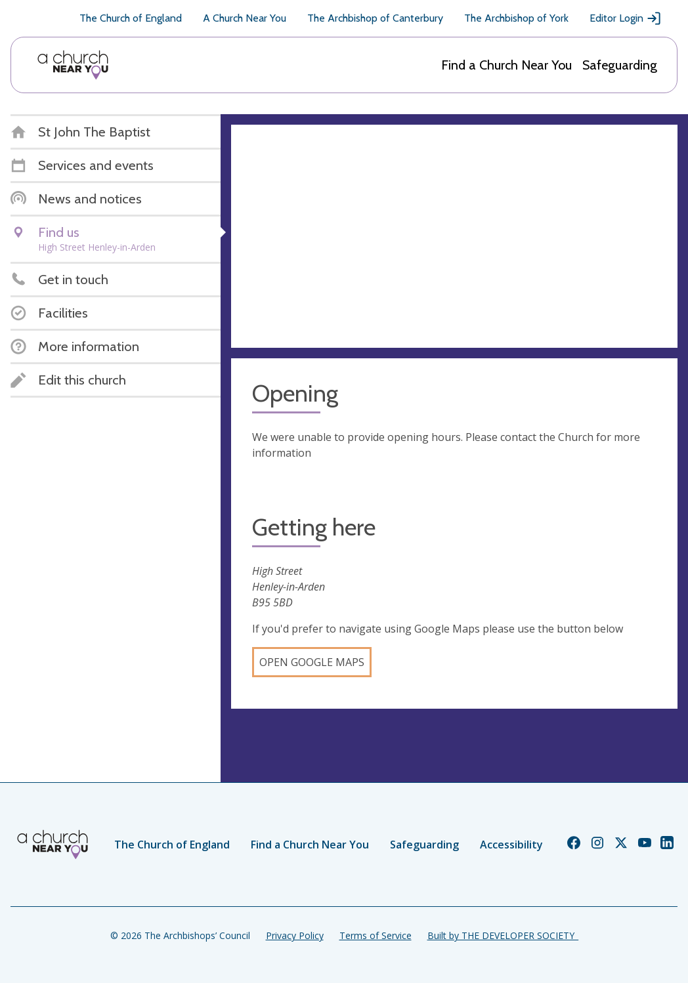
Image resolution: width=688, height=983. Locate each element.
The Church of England (130, 18)
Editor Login (626, 18)
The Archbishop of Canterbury (375, 18)
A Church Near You (244, 18)
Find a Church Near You (506, 65)
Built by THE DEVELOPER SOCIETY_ (502, 935)
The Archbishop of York (516, 18)
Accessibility (511, 844)
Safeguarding (619, 65)
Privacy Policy (295, 935)
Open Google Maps (311, 662)
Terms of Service (375, 935)
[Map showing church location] (454, 236)
